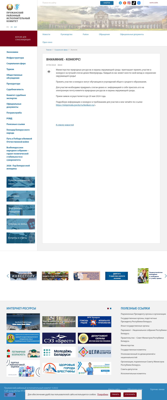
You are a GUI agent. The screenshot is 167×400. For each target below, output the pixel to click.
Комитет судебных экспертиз (16, 97)
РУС (8, 27)
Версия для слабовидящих (23, 38)
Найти (107, 3)
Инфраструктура (16, 58)
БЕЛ (15, 27)
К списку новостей (65, 125)
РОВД (9, 119)
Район (86, 34)
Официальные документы (132, 34)
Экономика (14, 52)
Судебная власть (15, 89)
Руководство (66, 34)
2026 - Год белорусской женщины (18, 167)
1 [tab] (108, 308)
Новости (46, 34)
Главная (49, 50)
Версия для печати (49, 71)
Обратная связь (134, 389)
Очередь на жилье (17, 224)
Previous (8, 276)
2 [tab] (110, 308)
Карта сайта (154, 3)
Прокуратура (15, 84)
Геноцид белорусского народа (18, 131)
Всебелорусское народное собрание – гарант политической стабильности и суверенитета (18, 154)
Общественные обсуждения (14, 76)
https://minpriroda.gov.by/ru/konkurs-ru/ (75, 105)
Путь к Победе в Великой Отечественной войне (19, 140)
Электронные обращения (15, 210)
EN (12, 27)
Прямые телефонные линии (19, 182)
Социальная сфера (17, 64)
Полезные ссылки (16, 124)
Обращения (104, 34)
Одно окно (47, 42)
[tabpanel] (59, 346)
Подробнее (102, 394)
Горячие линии (157, 389)
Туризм (10, 69)
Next (165, 276)
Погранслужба (14, 113)
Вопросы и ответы (17, 238)
